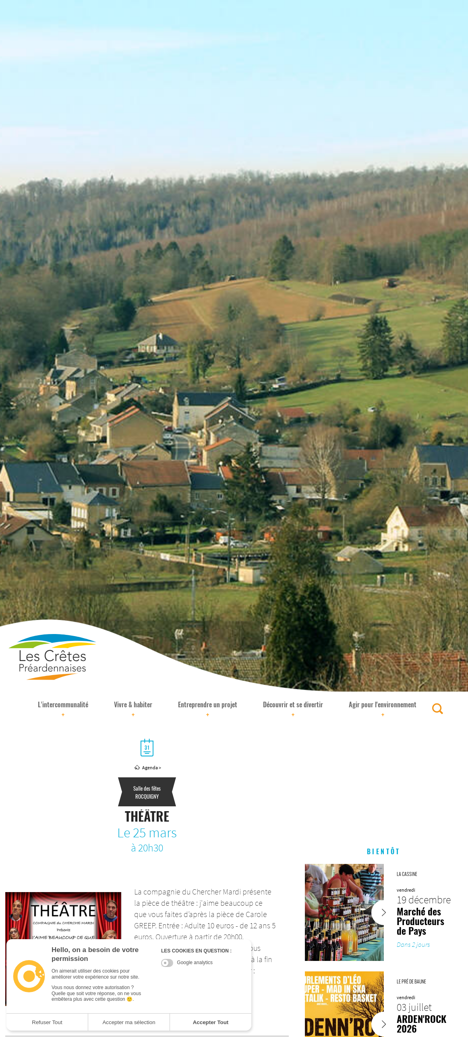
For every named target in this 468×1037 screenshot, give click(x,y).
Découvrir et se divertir (293, 710)
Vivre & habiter (133, 710)
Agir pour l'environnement (382, 710)
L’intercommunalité (63, 710)
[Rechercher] (437, 708)
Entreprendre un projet (207, 710)
